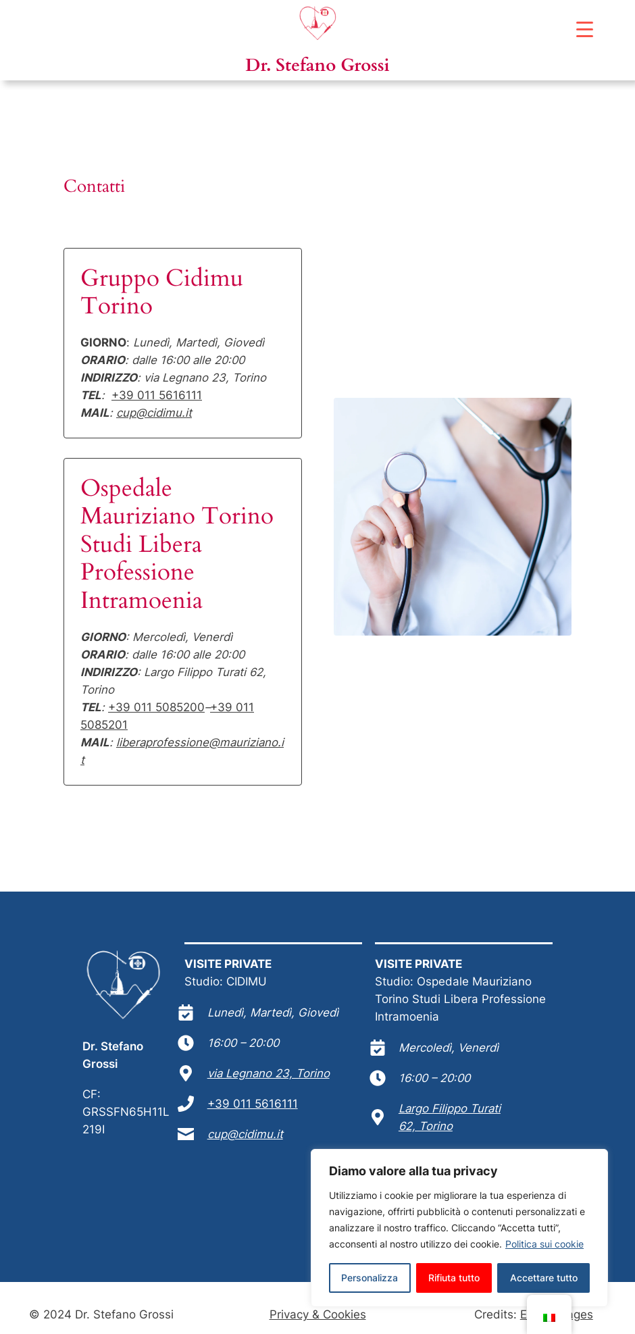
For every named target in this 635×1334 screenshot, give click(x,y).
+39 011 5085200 (156, 707)
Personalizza (369, 1277)
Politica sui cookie (544, 1244)
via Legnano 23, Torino (268, 1073)
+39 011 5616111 (156, 395)
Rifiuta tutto (454, 1277)
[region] (459, 1228)
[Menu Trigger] (584, 28)
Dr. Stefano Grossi (317, 65)
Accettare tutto (544, 1277)
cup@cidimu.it (154, 412)
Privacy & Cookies (318, 1314)
